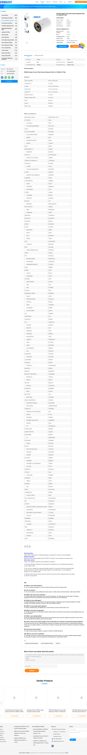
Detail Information (28, 55)
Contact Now (9, 81)
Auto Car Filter (9, 34)
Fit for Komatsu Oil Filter (9, 45)
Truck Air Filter (9, 50)
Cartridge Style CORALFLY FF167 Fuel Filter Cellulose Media (21, 727)
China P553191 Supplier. (24, 752)
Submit (32, 670)
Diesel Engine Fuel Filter (9, 18)
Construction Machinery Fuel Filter (9, 59)
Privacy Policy (3, 741)
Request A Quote (81, 2)
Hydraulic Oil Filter (9, 32)
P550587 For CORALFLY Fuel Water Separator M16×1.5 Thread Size (40, 743)
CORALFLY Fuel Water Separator (31, 643)
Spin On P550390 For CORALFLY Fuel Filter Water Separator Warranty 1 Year (40, 731)
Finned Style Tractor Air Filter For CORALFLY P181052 (40, 737)
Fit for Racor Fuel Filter (9, 23)
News (1, 735)
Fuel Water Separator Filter (9, 26)
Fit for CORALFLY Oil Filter (9, 20)
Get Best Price (62, 46)
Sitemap (2, 737)
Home (1, 729)
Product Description (38, 55)
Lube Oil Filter (9, 15)
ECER (67, 752)
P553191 (58, 643)
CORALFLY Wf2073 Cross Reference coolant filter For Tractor (20, 740)
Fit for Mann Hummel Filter (9, 40)
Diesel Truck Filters (9, 53)
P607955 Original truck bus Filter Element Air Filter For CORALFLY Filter (76, 711)
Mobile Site (2, 739)
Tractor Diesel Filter (9, 55)
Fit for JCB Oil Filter (9, 48)
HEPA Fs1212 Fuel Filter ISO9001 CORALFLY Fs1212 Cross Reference (21, 733)
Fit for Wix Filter (9, 37)
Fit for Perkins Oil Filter (9, 42)
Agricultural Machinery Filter (9, 29)
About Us (2, 733)
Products (2, 731)
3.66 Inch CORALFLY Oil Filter (47, 643)
